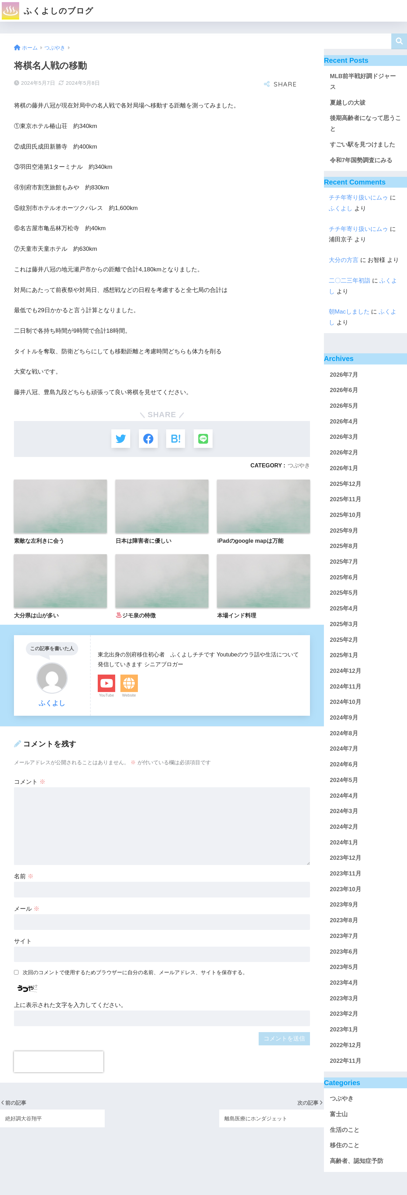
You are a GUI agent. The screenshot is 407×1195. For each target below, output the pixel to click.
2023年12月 (345, 858)
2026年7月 (344, 374)
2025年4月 (344, 608)
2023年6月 (344, 951)
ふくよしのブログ (48, 10)
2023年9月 (344, 904)
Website (129, 695)
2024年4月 (344, 795)
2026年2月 (344, 452)
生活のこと (345, 1130)
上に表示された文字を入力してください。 (70, 1005)
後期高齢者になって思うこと (365, 123)
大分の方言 (343, 260)
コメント (29, 782)
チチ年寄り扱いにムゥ (358, 197)
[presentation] (58, 1062)
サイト (23, 941)
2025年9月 (344, 530)
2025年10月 (345, 515)
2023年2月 (344, 1013)
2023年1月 (344, 1029)
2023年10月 (345, 889)
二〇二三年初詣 (349, 280)
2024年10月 (345, 702)
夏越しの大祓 (347, 102)
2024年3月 (344, 811)
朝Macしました (349, 311)
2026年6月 (344, 390)
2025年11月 (345, 499)
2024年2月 (344, 827)
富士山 (339, 1114)
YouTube (106, 695)
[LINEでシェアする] (203, 439)
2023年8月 (344, 920)
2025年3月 (344, 624)
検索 (399, 41)
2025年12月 (345, 484)
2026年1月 (344, 468)
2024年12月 (345, 671)
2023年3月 (344, 998)
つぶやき (299, 466)
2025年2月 (344, 640)
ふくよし (341, 208)
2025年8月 (344, 546)
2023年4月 (344, 982)
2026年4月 (344, 421)
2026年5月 (344, 406)
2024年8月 (344, 733)
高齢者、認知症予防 (356, 1161)
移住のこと (345, 1145)
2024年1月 (344, 842)
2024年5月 (344, 780)
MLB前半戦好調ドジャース (363, 81)
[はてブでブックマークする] (175, 439)
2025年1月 (344, 655)
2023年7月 (344, 936)
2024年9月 (344, 717)
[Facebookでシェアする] (148, 439)
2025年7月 (344, 561)
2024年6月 (344, 764)
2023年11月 (345, 873)
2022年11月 (345, 1061)
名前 (24, 876)
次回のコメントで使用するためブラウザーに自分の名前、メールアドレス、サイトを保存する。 (135, 973)
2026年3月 (344, 437)
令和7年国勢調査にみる (361, 160)
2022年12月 (345, 1045)
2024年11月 (345, 686)
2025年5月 (344, 592)
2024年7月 (344, 748)
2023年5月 (344, 967)
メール (26, 909)
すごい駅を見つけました (362, 144)
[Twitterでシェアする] (120, 439)
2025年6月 (344, 577)
